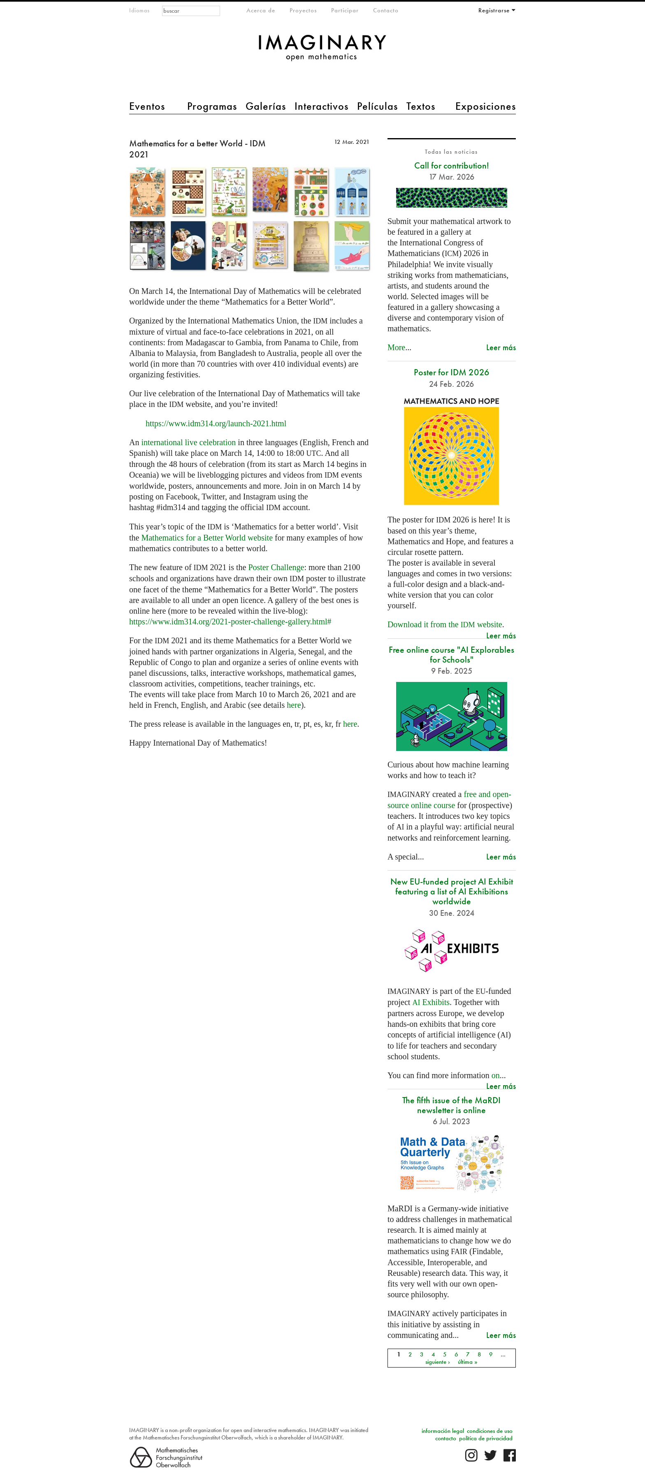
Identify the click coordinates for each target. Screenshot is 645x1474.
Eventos (147, 106)
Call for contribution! (451, 165)
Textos (420, 106)
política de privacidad (486, 1438)
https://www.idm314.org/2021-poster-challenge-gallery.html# (230, 621)
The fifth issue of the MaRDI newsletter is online (451, 1105)
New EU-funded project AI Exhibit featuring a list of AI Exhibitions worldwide (451, 891)
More (396, 347)
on (496, 1075)
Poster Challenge (276, 567)
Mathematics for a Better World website (207, 537)
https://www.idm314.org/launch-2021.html (216, 423)
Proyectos (303, 10)
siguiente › (437, 1361)
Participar (345, 10)
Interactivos (321, 106)
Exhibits (431, 1002)
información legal (443, 1431)
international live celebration (188, 442)
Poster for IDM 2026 (452, 372)
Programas (212, 106)
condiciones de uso (490, 1431)
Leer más (501, 347)
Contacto (386, 10)
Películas (377, 106)
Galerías (266, 106)
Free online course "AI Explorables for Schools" (451, 654)
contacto (445, 1438)
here (294, 704)
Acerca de (260, 10)
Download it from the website (444, 624)
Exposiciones (485, 106)
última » (468, 1361)
